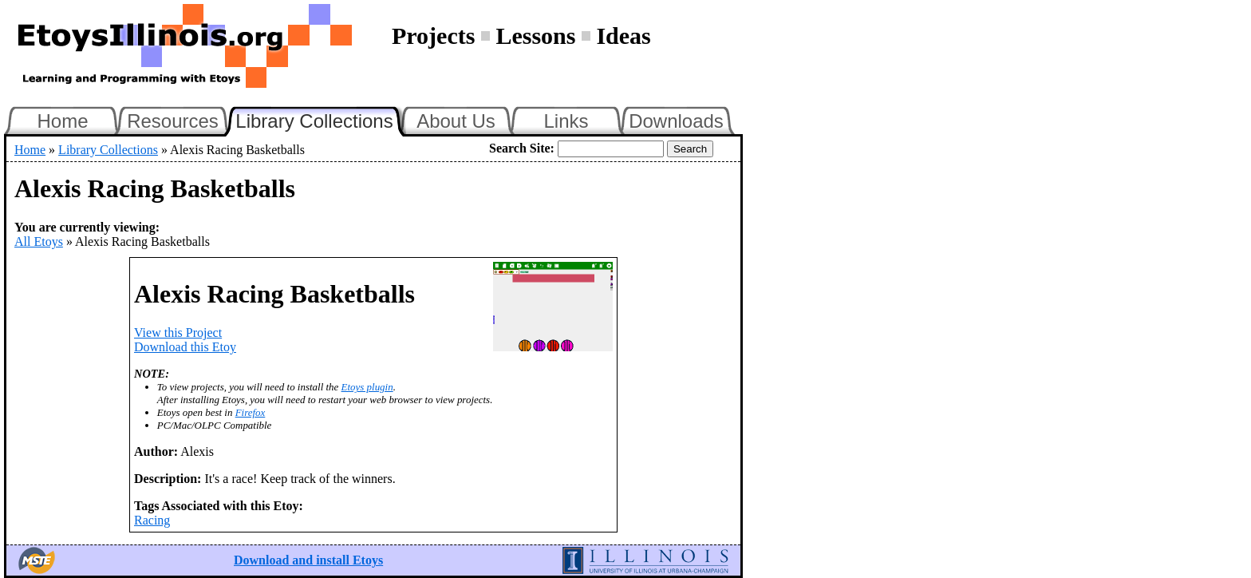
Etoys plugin (367, 387)
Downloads (676, 121)
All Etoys (38, 241)
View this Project (178, 332)
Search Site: (521, 148)
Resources (173, 121)
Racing (152, 520)
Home (62, 121)
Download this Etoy (185, 347)
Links (565, 121)
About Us (455, 121)
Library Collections (320, 119)
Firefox (250, 412)
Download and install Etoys (308, 560)
